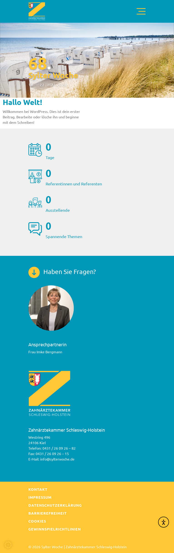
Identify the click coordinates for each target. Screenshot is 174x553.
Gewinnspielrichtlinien (54, 529)
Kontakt (37, 489)
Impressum (40, 497)
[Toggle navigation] (141, 11)
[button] (8, 545)
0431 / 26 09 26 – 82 (59, 448)
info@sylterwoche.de (57, 459)
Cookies (37, 521)
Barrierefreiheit (47, 513)
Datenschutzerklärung (55, 505)
